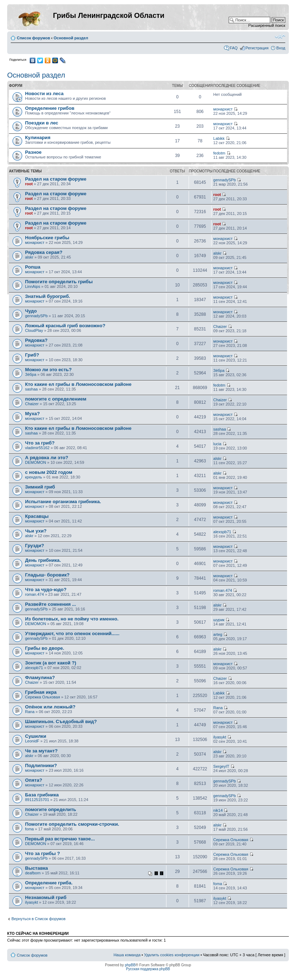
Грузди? (34, 545)
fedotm (219, 153)
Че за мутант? (41, 750)
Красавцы (37, 516)
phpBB (130, 965)
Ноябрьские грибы (47, 237)
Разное (33, 152)
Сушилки (35, 736)
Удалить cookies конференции (172, 955)
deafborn (32, 873)
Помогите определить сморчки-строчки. (72, 824)
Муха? (32, 413)
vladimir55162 (37, 448)
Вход (280, 48)
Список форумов (33, 38)
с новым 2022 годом (48, 472)
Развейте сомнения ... (50, 604)
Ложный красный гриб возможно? (65, 325)
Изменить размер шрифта (280, 36)
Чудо (31, 311)
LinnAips (32, 286)
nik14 (218, 810)
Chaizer (220, 326)
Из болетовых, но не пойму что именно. (71, 619)
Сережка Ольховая (42, 697)
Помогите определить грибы (59, 281)
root (29, 184)
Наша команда (126, 955)
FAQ (234, 48)
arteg (217, 634)
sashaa (31, 389)
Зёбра (30, 374)
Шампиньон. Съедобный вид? (61, 721)
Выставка (36, 868)
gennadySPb (224, 180)
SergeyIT (221, 766)
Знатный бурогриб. (47, 296)
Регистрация (257, 48)
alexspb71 (222, 532)
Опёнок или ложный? (50, 707)
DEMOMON (35, 462)
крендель (33, 477)
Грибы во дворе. (44, 648)
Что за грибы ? (42, 853)
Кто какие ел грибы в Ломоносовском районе (78, 384)
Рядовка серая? (43, 252)
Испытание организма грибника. (63, 501)
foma (29, 829)
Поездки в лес (41, 123)
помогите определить (50, 809)
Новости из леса (44, 93)
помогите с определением (55, 399)
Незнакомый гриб (46, 897)
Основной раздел (71, 38)
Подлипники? (41, 765)
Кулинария (37, 137)
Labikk (219, 138)
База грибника (42, 794)
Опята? (33, 780)
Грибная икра (41, 692)
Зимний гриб (40, 487)
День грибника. (43, 560)
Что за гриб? (40, 443)
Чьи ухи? (36, 531)
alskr (29, 257)
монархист (223, 109)
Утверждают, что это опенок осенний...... (72, 633)
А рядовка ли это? (46, 457)
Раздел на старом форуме (55, 179)
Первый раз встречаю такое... (60, 838)
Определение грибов (49, 108)
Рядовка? (36, 340)
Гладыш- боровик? (47, 575)
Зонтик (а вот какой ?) (50, 663)
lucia (217, 444)
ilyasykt (219, 737)
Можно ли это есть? (48, 369)
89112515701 (37, 799)
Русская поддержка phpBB (148, 969)
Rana (29, 712)
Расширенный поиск (266, 25)
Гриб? (32, 355)
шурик (218, 620)
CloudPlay (34, 330)
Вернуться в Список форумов (38, 919)
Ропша (32, 267)
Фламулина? (40, 677)
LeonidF (32, 741)
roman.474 (34, 594)
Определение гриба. (49, 882)
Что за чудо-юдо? (46, 589)
